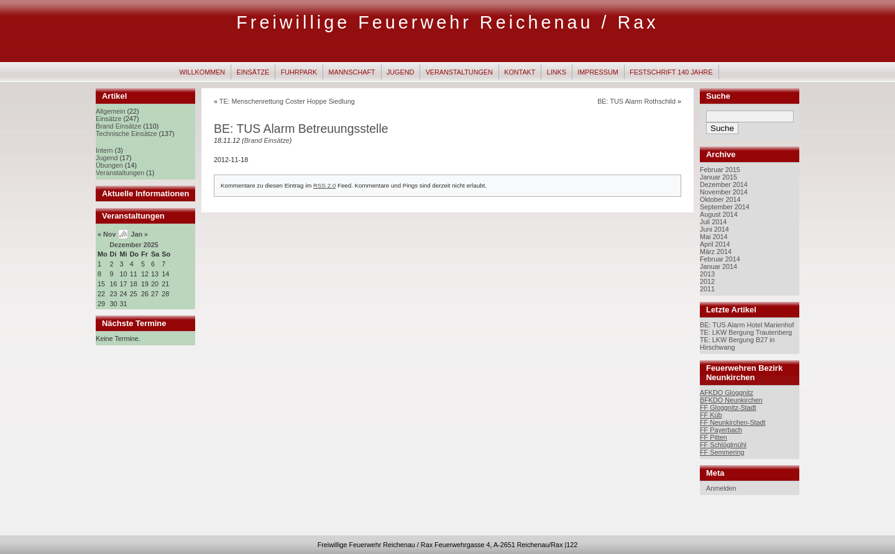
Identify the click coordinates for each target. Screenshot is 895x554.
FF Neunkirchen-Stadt (733, 422)
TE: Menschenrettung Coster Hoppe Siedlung (287, 101)
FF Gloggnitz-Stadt (728, 407)
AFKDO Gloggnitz (726, 392)
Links (556, 72)
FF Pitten (713, 437)
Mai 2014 (713, 236)
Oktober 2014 (720, 199)
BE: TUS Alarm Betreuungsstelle (301, 128)
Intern (104, 150)
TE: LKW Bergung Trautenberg (746, 332)
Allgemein (110, 111)
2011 (707, 289)
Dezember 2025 (133, 244)
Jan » (139, 234)
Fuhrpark (299, 72)
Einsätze (253, 72)
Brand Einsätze (118, 126)
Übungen (109, 165)
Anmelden (721, 488)
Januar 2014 (718, 266)
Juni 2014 (714, 229)
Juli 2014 (713, 221)
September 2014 (725, 207)
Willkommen (202, 72)
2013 (707, 274)
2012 (707, 281)
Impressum (597, 72)
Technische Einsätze (126, 133)
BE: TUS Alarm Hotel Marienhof (747, 325)
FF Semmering (722, 452)
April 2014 (715, 244)
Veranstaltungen (459, 72)
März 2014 (716, 251)
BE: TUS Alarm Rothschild (636, 101)
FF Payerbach (721, 430)
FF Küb (711, 415)
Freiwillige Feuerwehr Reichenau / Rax (447, 22)
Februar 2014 (720, 259)
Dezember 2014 (724, 184)
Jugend (400, 72)
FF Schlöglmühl (723, 444)
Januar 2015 (718, 177)
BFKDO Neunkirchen (731, 400)
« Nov (107, 234)
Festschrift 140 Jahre (671, 72)
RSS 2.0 (324, 185)
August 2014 (719, 214)
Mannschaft (352, 72)
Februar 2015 (720, 169)
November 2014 (724, 192)
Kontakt (519, 72)
